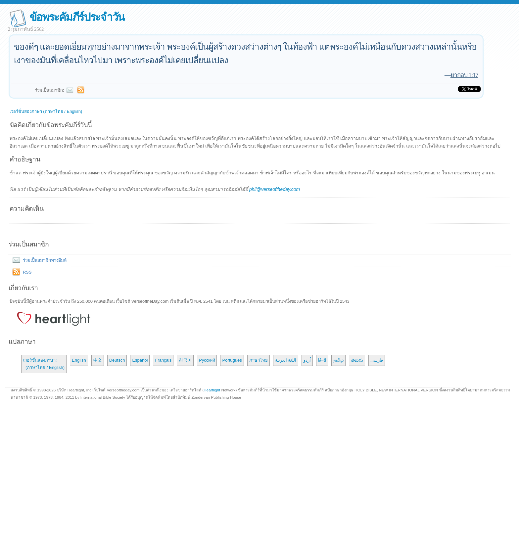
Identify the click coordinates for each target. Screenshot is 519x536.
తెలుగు (357, 360)
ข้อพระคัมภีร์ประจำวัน (76, 17)
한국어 (185, 360)
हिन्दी (322, 360)
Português (232, 360)
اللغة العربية (286, 360)
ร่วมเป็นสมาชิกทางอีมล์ (38, 260)
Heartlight (212, 390)
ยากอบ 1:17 (464, 74)
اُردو (307, 360)
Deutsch (117, 360)
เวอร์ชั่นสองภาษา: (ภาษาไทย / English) (44, 364)
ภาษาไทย (258, 360)
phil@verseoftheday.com (274, 189)
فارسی (376, 360)
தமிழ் (338, 360)
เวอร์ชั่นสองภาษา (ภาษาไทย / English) (46, 111)
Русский (207, 360)
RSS (27, 272)
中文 (97, 360)
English (79, 360)
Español (140, 360)
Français (163, 360)
